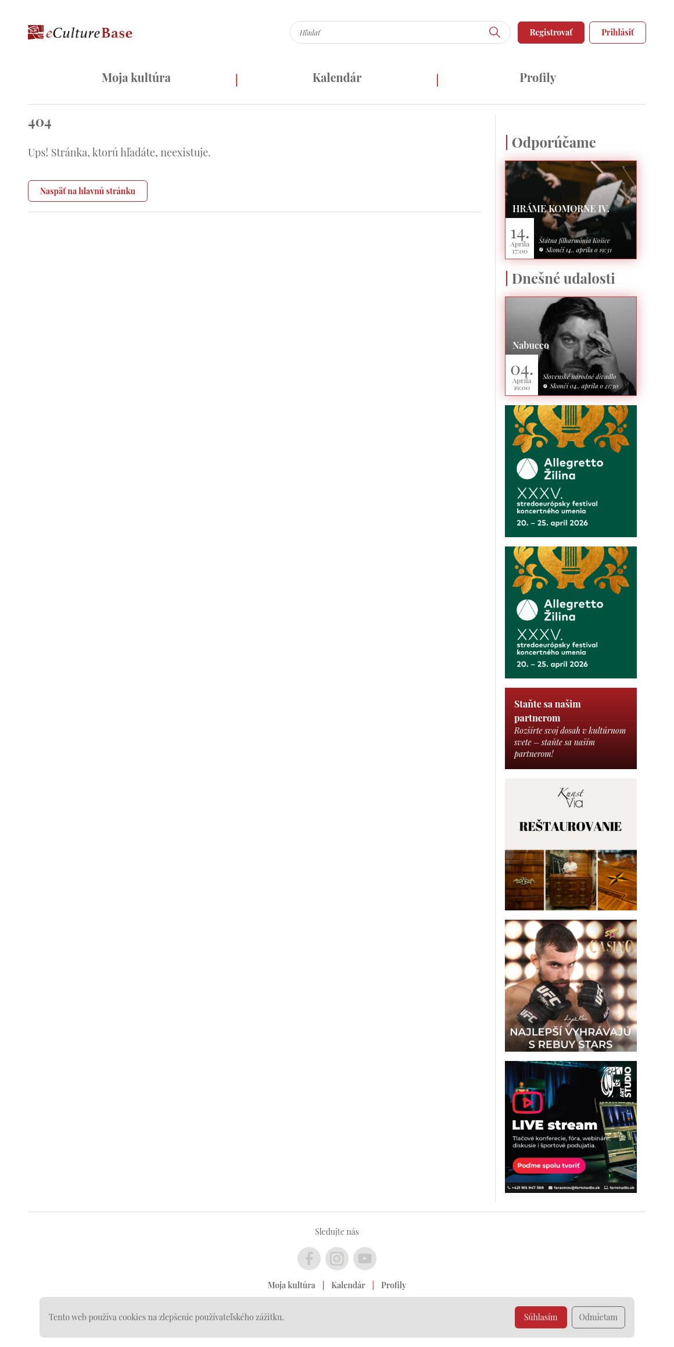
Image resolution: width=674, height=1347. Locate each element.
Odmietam (598, 1317)
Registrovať (551, 32)
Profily (537, 77)
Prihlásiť (617, 32)
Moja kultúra (136, 77)
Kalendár (337, 77)
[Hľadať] (495, 32)
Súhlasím (541, 1317)
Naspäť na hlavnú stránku (87, 190)
